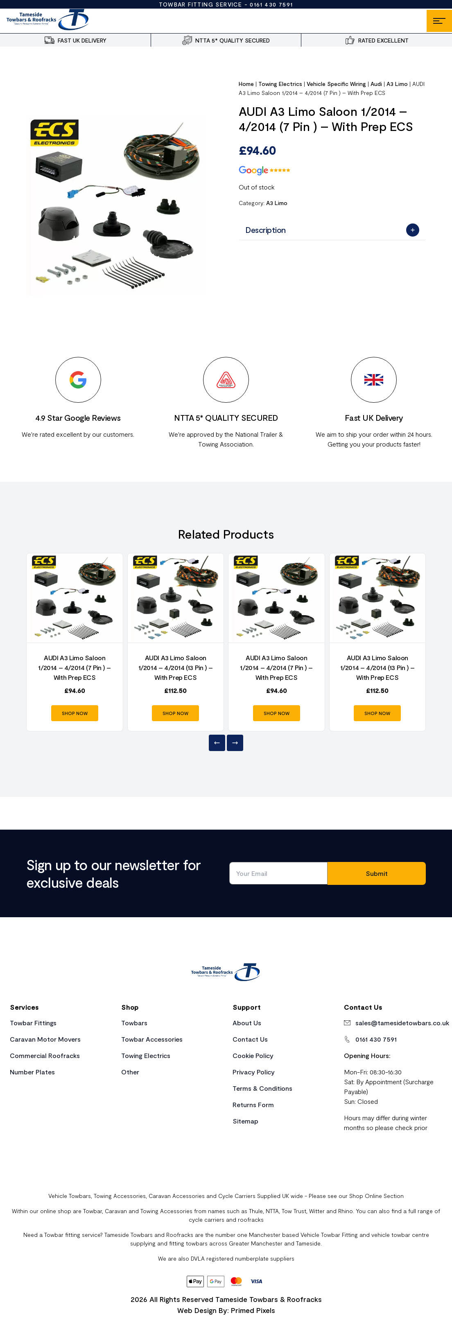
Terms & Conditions (262, 1088)
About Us (247, 1022)
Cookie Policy (253, 1055)
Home (246, 83)
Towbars (134, 1022)
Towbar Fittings (33, 1022)
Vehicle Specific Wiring (336, 83)
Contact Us (250, 1039)
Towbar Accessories (152, 1039)
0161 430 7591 (271, 4)
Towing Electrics (280, 83)
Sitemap (245, 1121)
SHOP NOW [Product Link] (75, 713)
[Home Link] (225, 973)
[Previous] (217, 743)
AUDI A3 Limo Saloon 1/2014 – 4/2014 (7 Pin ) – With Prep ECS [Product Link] (74, 667)
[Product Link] (74, 598)
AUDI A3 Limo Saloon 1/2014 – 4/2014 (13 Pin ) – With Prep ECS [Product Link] (175, 667)
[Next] (235, 743)
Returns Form (253, 1104)
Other (130, 1072)
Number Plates (32, 1072)
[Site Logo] (48, 21)
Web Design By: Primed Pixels (226, 1310)
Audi (376, 83)
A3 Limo (397, 83)
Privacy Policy (254, 1072)
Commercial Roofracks (45, 1055)
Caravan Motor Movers (45, 1039)
